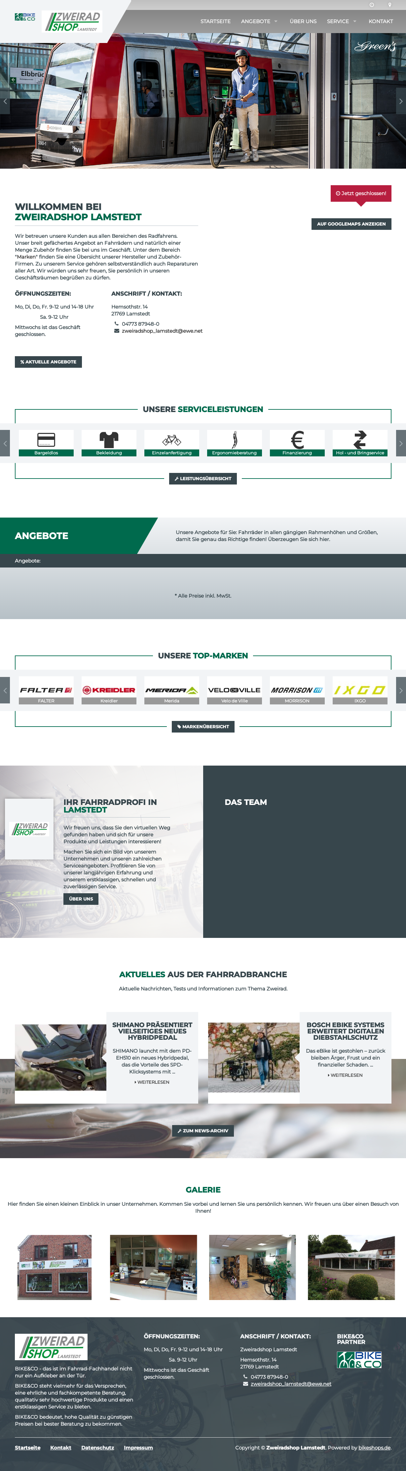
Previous (5, 101)
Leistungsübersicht (203, 478)
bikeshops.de (374, 1448)
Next (401, 101)
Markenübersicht (203, 726)
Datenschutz (97, 1448)
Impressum (138, 1448)
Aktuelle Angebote (48, 361)
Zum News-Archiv (203, 1130)
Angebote (255, 21)
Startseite (216, 21)
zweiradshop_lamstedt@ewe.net (162, 331)
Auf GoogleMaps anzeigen (351, 224)
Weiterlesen (152, 1082)
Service (338, 21)
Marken (26, 257)
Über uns (303, 21)
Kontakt (381, 21)
